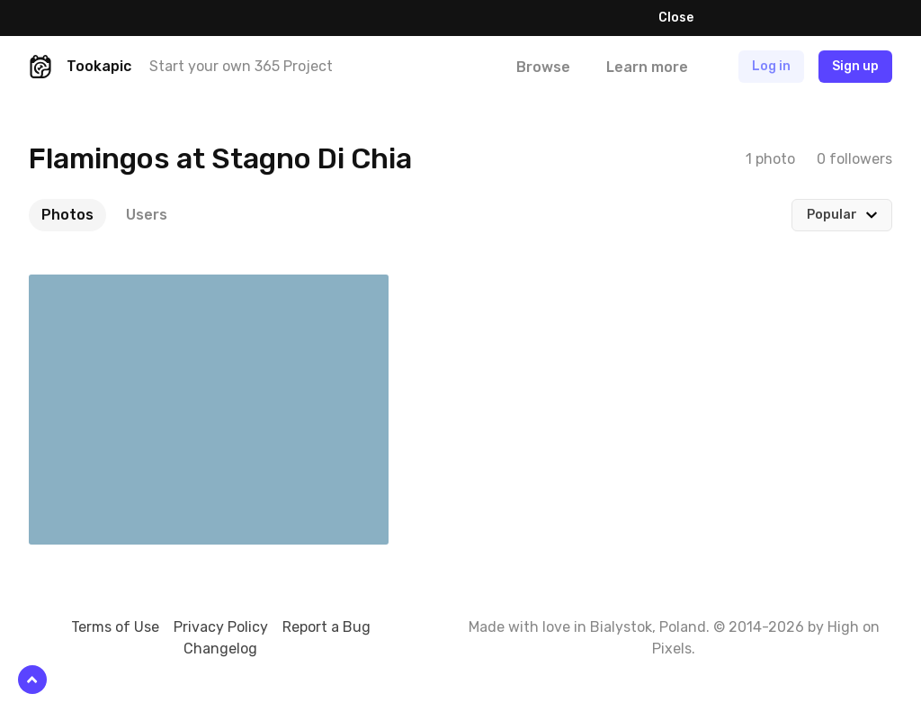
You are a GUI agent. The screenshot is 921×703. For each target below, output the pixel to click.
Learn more (620, 17)
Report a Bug (326, 626)
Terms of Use (115, 626)
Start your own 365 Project (241, 66)
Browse (543, 67)
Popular (832, 214)
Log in (771, 66)
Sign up (855, 66)
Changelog (220, 648)
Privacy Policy (221, 626)
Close (675, 17)
